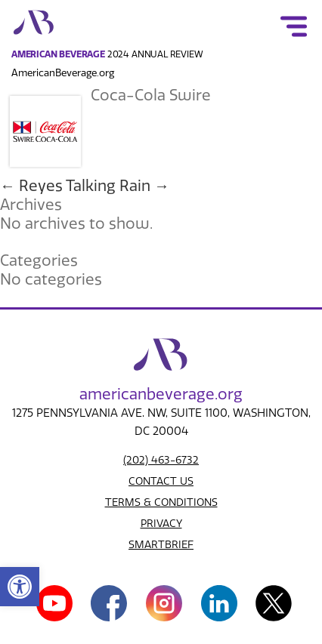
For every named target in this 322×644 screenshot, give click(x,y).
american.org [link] (161, 394)
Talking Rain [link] (117, 186)
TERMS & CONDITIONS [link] (161, 502)
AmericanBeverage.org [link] (62, 73)
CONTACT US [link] (161, 481)
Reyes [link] (31, 186)
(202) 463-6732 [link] (161, 460)
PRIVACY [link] (161, 523)
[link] (19, 586)
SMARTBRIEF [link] (161, 544)
